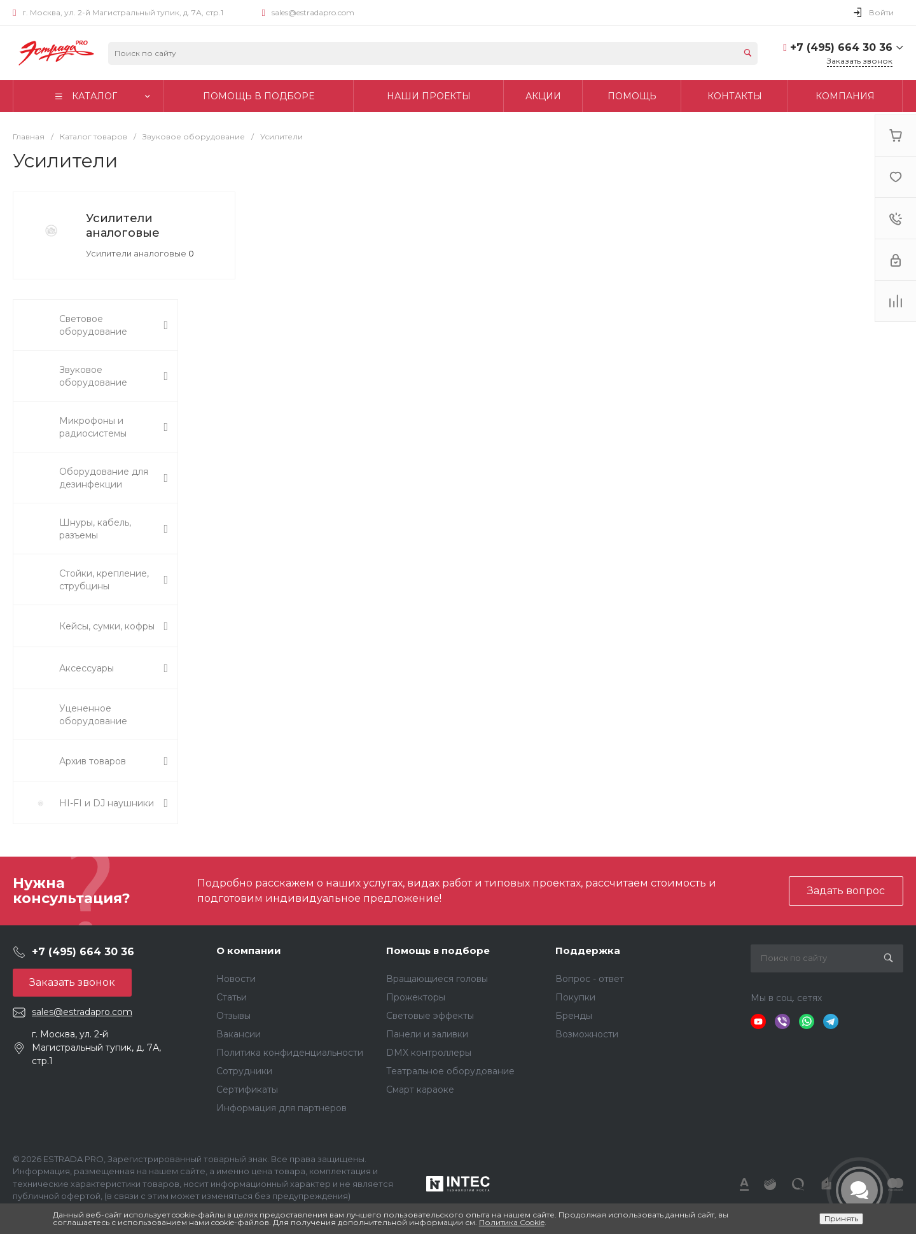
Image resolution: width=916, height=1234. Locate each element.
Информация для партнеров (281, 1108)
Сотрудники (244, 1071)
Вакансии (238, 1034)
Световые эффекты (430, 1015)
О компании (248, 950)
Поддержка (587, 950)
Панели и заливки (427, 1034)
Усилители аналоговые (123, 225)
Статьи (231, 997)
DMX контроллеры (428, 1052)
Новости (236, 979)
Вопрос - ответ (589, 979)
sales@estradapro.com (313, 12)
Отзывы (233, 1015)
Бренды (573, 1015)
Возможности (586, 1034)
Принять (841, 1218)
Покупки (575, 997)
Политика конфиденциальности (289, 1052)
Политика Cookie (512, 1222)
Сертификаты (247, 1089)
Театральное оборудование (450, 1071)
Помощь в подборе (438, 950)
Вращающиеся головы (437, 979)
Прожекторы (415, 997)
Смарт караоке (420, 1089)
